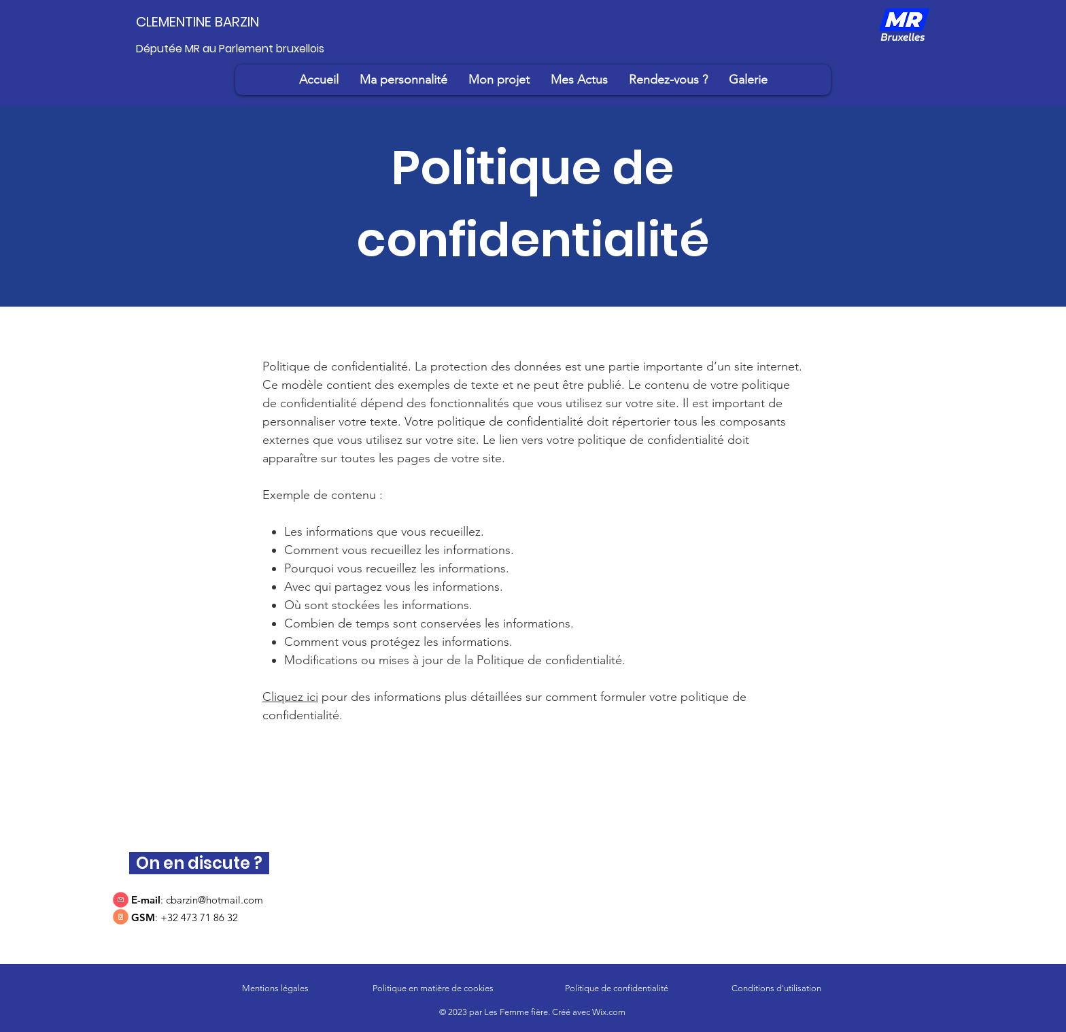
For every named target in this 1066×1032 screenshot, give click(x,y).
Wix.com (608, 1012)
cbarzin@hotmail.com (214, 899)
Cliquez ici (290, 696)
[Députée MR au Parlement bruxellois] (238, 49)
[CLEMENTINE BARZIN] (217, 21)
